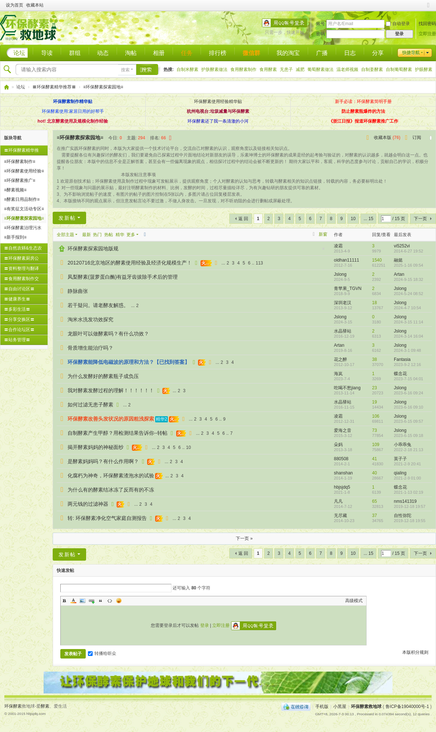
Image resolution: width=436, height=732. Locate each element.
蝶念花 (400, 373)
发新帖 (67, 218)
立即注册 (427, 33)
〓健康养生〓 (17, 299)
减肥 (300, 69)
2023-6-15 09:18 (408, 435)
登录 (204, 625)
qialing (400, 473)
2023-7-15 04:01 (408, 379)
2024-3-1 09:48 (407, 350)
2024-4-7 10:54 (407, 308)
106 (375, 416)
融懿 (398, 260)
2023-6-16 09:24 (408, 393)
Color (73, 600)
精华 (120, 234)
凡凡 (338, 501)
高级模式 (354, 600)
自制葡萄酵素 (399, 69)
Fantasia (402, 359)
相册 (159, 53)
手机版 (321, 706)
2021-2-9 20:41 (407, 464)
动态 (103, 53)
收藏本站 (35, 5)
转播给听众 (102, 653)
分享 (378, 53)
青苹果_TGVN (348, 288)
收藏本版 (387, 137)
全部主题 (65, 234)
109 (375, 444)
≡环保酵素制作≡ (19, 161)
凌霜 (338, 245)
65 (374, 501)
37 (374, 515)
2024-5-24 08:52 (408, 293)
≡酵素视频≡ (15, 189)
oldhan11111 (346, 260)
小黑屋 (339, 706)
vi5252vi (402, 245)
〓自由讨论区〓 (19, 288)
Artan (399, 274)
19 (374, 402)
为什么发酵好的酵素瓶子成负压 (103, 376)
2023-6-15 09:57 (408, 421)
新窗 (323, 234)
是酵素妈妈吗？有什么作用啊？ (103, 461)
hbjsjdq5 (342, 487)
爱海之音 (342, 430)
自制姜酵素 (372, 69)
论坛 (19, 53)
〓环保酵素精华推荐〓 (54, 86)
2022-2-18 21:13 (408, 449)
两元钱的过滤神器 (88, 504)
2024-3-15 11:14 (408, 322)
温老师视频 (347, 69)
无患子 (286, 69)
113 (259, 263)
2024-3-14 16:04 (408, 336)
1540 (377, 260)
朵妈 (338, 444)
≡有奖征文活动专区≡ (24, 208)
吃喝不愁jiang (347, 387)
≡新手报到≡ (15, 237)
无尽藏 (340, 515)
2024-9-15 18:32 (408, 279)
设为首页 (14, 5)
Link (91, 600)
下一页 (420, 218)
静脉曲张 (78, 291)
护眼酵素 (423, 69)
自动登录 (398, 23)
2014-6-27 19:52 (408, 251)
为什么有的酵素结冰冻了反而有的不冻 (111, 490)
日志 (350, 53)
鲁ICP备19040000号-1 (407, 706)
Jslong (340, 274)
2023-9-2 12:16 (407, 364)
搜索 (125, 69)
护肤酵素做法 (214, 69)
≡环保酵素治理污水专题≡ (22, 228)
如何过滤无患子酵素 (90, 404)
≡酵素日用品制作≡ (22, 199)
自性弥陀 (402, 515)
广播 (322, 53)
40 (374, 473)
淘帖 (131, 53)
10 (353, 218)
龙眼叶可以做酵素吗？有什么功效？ (108, 334)
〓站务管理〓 (17, 339)
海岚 (338, 373)
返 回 (243, 218)
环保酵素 (13, 706)
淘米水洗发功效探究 (90, 319)
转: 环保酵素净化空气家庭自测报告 (107, 518)
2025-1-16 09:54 (408, 265)
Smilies (118, 600)
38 (374, 359)
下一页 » (244, 538)
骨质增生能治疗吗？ (90, 348)
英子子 (400, 458)
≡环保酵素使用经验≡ (24, 171)
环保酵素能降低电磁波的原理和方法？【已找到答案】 (129, 362)
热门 (97, 234)
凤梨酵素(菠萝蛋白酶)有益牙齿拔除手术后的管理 (123, 277)
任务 (187, 53)
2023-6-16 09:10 (408, 407)
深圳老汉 (342, 302)
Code (109, 600)
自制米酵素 (187, 69)
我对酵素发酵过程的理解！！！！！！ (111, 390)
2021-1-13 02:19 (408, 492)
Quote (100, 600)
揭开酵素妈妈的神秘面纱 (96, 447)
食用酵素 (268, 69)
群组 (75, 53)
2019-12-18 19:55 (409, 520)
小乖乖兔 (402, 444)
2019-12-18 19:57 (409, 506)
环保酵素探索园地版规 (93, 248)
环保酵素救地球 (6, 87)
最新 (86, 234)
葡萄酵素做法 (320, 69)
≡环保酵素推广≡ (19, 180)
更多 (130, 234)
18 (374, 302)
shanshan (343, 473)
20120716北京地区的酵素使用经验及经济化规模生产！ (130, 263)
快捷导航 (411, 52)
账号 (320, 23)
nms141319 (405, 501)
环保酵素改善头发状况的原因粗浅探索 (111, 419)
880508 (341, 458)
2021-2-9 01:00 (407, 478)
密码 (320, 33)
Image (82, 600)
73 (374, 430)
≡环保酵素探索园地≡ (103, 86)
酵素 (45, 706)
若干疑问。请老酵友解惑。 (98, 305)
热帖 (108, 234)
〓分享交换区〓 (19, 319)
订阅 (416, 137)
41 (374, 458)
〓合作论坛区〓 (19, 329)
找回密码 (427, 23)
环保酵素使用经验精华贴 (218, 101)
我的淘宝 (288, 53)
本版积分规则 (415, 652)
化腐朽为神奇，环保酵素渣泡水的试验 (111, 475)
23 (374, 387)
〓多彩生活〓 (17, 309)
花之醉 (340, 359)
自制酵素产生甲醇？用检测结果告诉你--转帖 (117, 433)
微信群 (251, 53)
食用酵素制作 (243, 69)
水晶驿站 (342, 331)
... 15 (369, 218)
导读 (47, 53)
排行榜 (217, 53)
